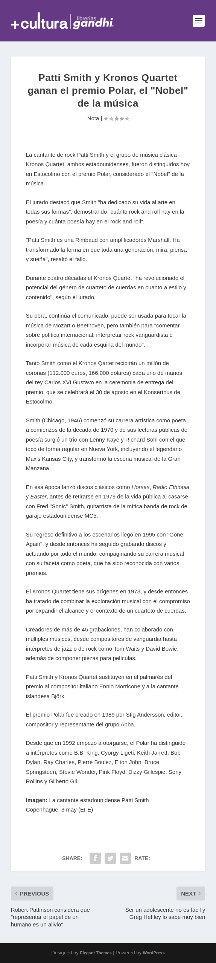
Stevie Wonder (77, 772)
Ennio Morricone (119, 686)
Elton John (128, 762)
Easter (38, 496)
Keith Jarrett (152, 752)
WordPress (154, 953)
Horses (141, 487)
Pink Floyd (112, 772)
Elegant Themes (95, 953)
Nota (93, 118)
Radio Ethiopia (171, 487)
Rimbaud (86, 240)
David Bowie (161, 648)
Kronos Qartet (96, 363)
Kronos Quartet (45, 164)
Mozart (62, 325)
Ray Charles (59, 762)
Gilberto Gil (63, 781)
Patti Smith (91, 154)
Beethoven (90, 325)
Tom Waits (127, 648)
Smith (89, 202)
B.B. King (86, 752)
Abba (127, 724)
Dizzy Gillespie (146, 772)
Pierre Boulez (94, 762)
